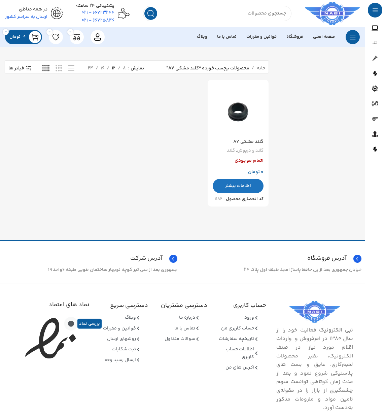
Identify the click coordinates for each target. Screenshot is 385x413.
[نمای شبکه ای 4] (46, 68)
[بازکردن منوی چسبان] (352, 37)
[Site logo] (332, 13)
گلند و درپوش (250, 151)
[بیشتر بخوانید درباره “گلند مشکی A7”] (238, 186)
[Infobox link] (90, 259)
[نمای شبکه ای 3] (59, 68)
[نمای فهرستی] (71, 68)
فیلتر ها (16, 68)
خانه (260, 68)
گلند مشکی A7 (248, 142)
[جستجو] (217, 13)
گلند (231, 151)
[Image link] (314, 312)
